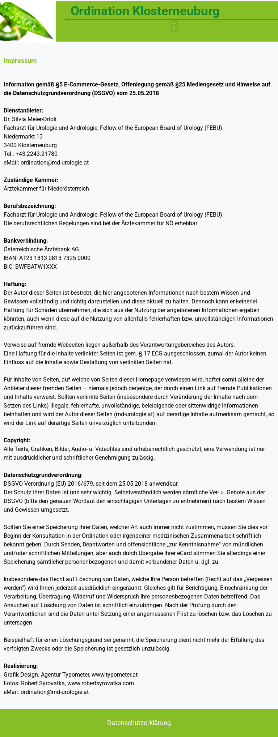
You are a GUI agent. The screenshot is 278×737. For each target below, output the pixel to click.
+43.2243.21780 (37, 153)
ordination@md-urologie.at (55, 162)
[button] (174, 26)
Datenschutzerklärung (139, 723)
